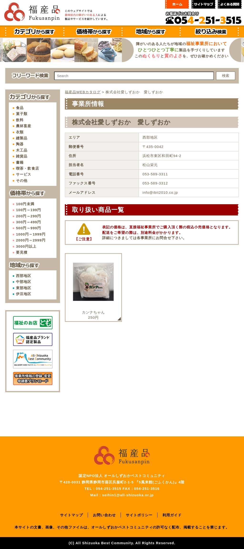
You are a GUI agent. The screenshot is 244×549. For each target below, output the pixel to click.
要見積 (21, 252)
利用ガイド (172, 515)
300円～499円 (28, 222)
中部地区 (23, 282)
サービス (23, 174)
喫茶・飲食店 (27, 168)
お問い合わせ (104, 515)
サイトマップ (71, 515)
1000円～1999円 (31, 234)
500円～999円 (28, 228)
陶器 (20, 144)
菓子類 (21, 114)
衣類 (20, 132)
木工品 (21, 150)
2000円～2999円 (31, 240)
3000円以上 (26, 246)
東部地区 (23, 288)
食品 (20, 108)
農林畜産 (23, 126)
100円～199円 (28, 210)
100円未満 (25, 204)
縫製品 (21, 138)
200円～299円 (28, 216)
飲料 (20, 120)
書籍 (20, 162)
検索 (225, 75)
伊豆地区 (23, 294)
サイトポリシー (139, 515)
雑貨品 (21, 156)
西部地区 (23, 276)
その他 (21, 180)
